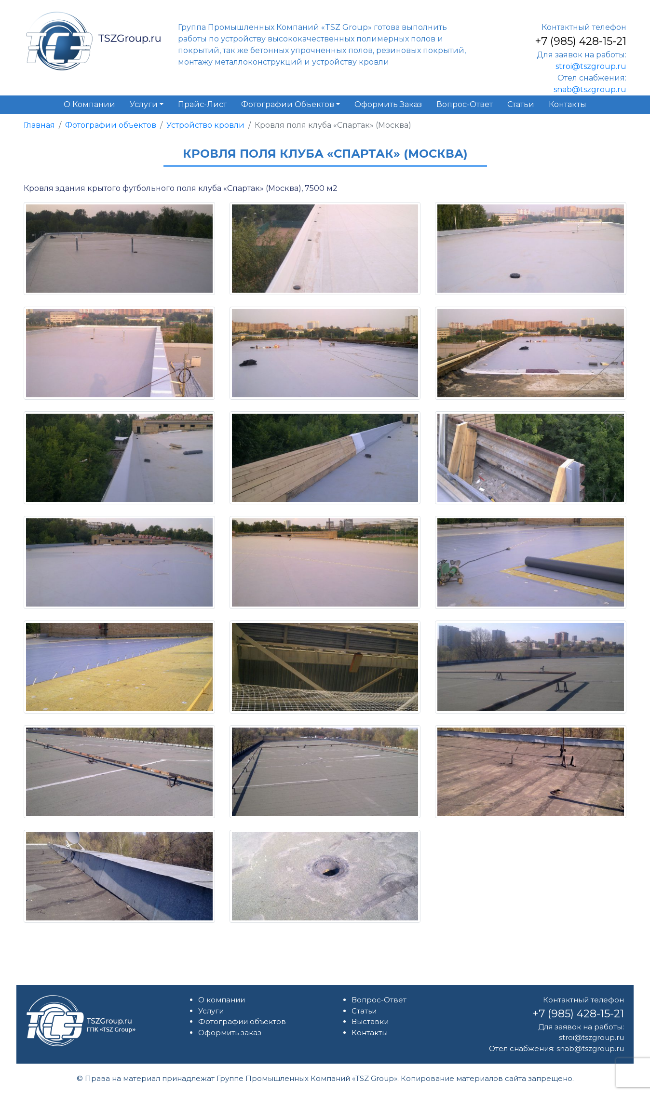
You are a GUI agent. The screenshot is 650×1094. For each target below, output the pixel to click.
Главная (39, 125)
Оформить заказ (229, 1032)
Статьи (364, 1010)
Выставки (370, 1021)
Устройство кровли (205, 125)
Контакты (370, 1032)
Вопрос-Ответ (379, 999)
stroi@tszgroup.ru (590, 66)
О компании (221, 999)
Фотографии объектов (110, 125)
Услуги (211, 1010)
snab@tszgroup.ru (590, 89)
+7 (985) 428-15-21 (580, 41)
